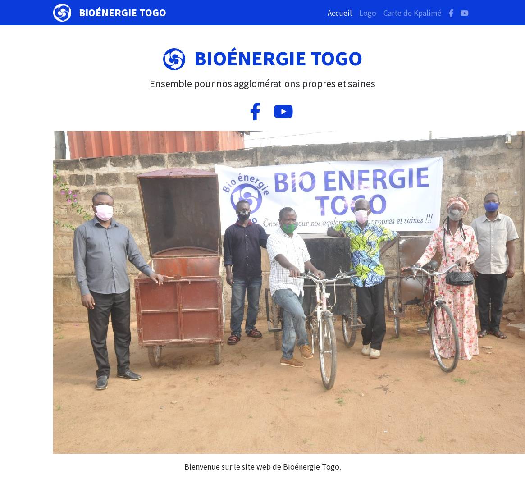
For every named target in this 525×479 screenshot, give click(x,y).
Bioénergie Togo (122, 12)
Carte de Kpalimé (412, 12)
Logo (367, 12)
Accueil (342, 12)
